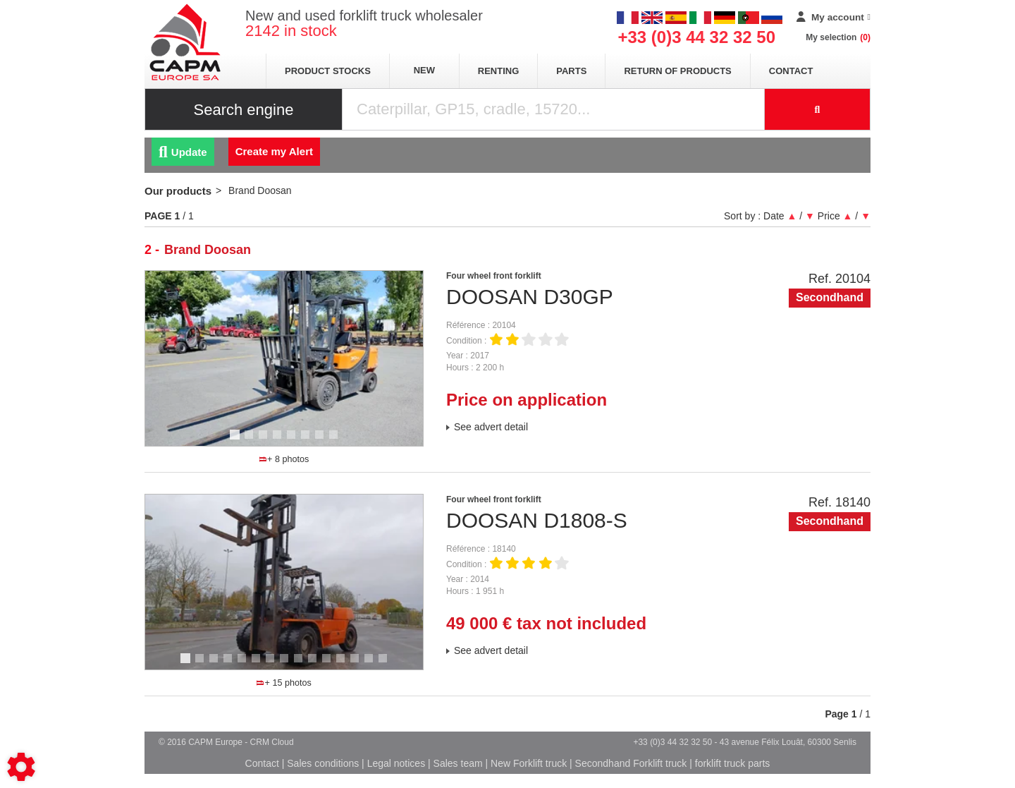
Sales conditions (323, 763)
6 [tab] (307, 441)
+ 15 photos (284, 683)
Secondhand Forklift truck (631, 763)
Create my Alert (274, 151)
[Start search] (818, 109)
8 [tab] (335, 441)
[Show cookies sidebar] (21, 767)
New (424, 70)
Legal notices (396, 763)
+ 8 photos (284, 459)
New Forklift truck (529, 763)
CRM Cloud (272, 742)
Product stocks (328, 70)
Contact (791, 70)
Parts (571, 70)
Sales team (458, 763)
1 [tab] (237, 441)
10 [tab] (317, 664)
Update (183, 152)
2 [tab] (251, 441)
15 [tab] (387, 664)
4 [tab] (279, 441)
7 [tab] (321, 441)
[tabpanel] (284, 358)
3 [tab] (265, 441)
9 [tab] (300, 664)
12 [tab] (345, 664)
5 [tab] (293, 441)
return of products (677, 70)
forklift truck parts (732, 763)
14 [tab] (373, 664)
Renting (498, 70)
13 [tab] (359, 664)
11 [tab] (331, 664)
